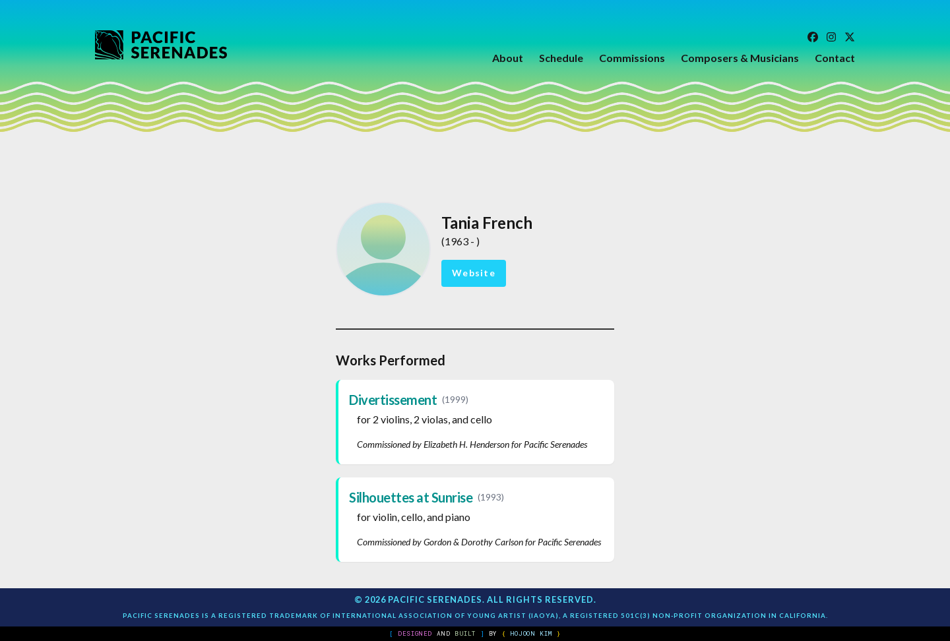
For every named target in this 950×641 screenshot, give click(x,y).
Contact (835, 57)
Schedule (561, 57)
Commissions (632, 57)
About (507, 57)
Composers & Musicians (740, 57)
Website (473, 272)
